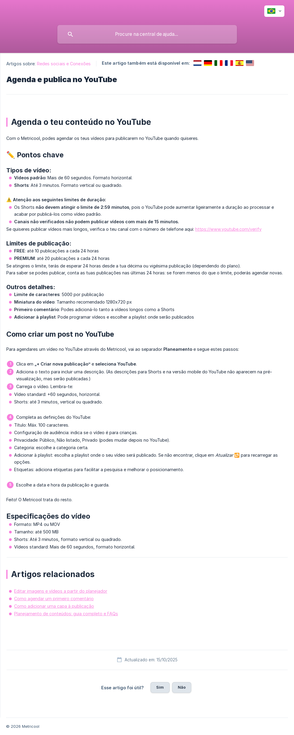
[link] (197, 63)
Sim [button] (160, 687)
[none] (274, 11)
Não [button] (182, 687)
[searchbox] (147, 34)
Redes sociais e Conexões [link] (64, 63)
